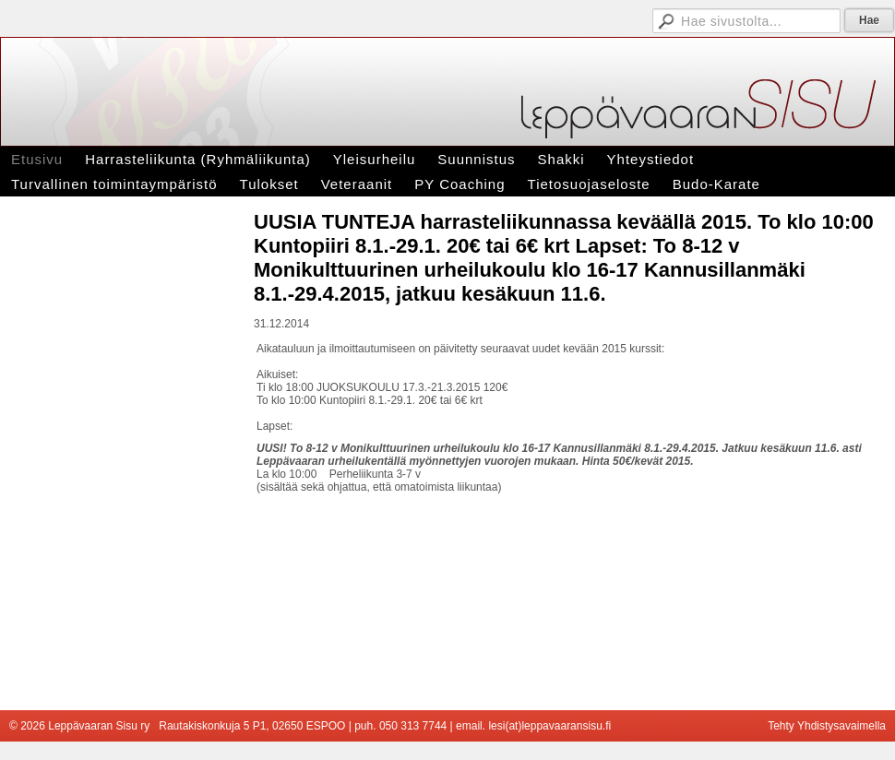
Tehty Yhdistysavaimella (827, 725)
